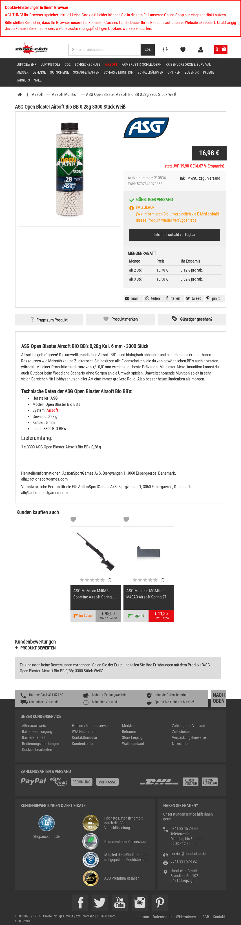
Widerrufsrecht (187, 917)
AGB (205, 917)
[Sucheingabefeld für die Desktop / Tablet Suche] (104, 50)
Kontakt (219, 917)
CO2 (67, 64)
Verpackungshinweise (189, 737)
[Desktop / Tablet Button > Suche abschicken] (148, 50)
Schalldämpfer (150, 72)
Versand (213, 178)
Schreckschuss (88, 64)
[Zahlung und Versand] (180, 784)
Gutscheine (59, 72)
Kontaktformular (84, 737)
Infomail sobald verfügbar (175, 234)
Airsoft (111, 64)
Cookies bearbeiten (37, 749)
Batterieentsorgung (37, 731)
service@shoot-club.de (188, 853)
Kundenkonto (82, 743)
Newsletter (180, 743)
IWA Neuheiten (84, 731)
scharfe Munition (118, 72)
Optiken (173, 72)
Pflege (208, 72)
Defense (39, 72)
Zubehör (192, 72)
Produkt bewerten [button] (38, 648)
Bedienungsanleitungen (40, 743)
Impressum (140, 917)
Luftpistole (50, 64)
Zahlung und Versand (188, 725)
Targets (23, 80)
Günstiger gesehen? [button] (196, 319)
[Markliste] (73, 520)
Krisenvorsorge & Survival (188, 64)
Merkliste (129, 725)
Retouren (129, 731)
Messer (22, 72)
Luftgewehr (26, 64)
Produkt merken (124, 319)
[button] (212, 298)
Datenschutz (162, 917)
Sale (37, 80)
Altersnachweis (34, 725)
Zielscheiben (182, 731)
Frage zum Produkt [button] (51, 320)
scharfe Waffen (86, 72)
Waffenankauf (133, 743)
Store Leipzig (132, 737)
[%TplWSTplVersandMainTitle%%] (78, 784)
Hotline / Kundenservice (90, 725)
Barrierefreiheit (33, 737)
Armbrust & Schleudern (142, 64)
